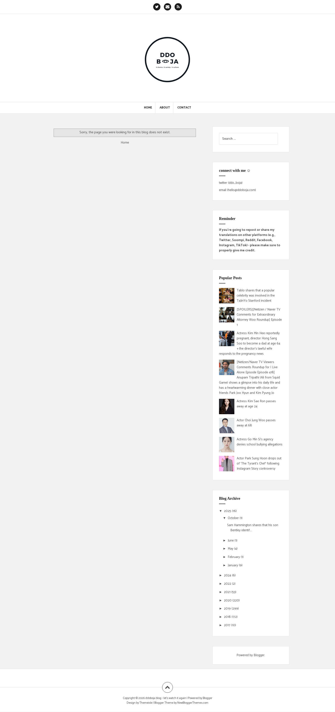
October (234, 518)
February (234, 557)
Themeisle (146, 702)
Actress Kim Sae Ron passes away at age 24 (256, 404)
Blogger (259, 655)
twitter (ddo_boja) (230, 182)
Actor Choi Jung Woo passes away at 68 (256, 423)
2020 (228, 600)
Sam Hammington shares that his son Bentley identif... (252, 527)
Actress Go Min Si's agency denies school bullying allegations (259, 442)
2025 (228, 511)
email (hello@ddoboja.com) (237, 190)
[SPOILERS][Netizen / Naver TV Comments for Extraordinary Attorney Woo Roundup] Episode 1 (259, 317)
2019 (228, 608)
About (165, 107)
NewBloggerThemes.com (192, 702)
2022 (228, 583)
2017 (227, 625)
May (231, 548)
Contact (184, 107)
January (233, 565)
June (231, 540)
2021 (227, 592)
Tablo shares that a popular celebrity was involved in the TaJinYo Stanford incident (256, 295)
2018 (228, 617)
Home (148, 107)
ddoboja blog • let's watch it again (166, 698)
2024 (228, 575)
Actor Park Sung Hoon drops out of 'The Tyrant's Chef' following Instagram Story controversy (259, 463)
